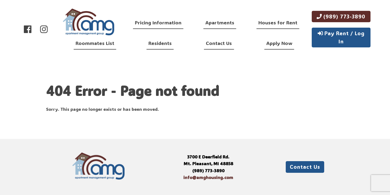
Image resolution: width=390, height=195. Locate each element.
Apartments (219, 22)
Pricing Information (158, 22)
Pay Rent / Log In (341, 37)
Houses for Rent (277, 22)
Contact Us (219, 43)
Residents (160, 43)
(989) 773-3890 (341, 16)
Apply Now (279, 43)
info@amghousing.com (208, 177)
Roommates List (95, 43)
